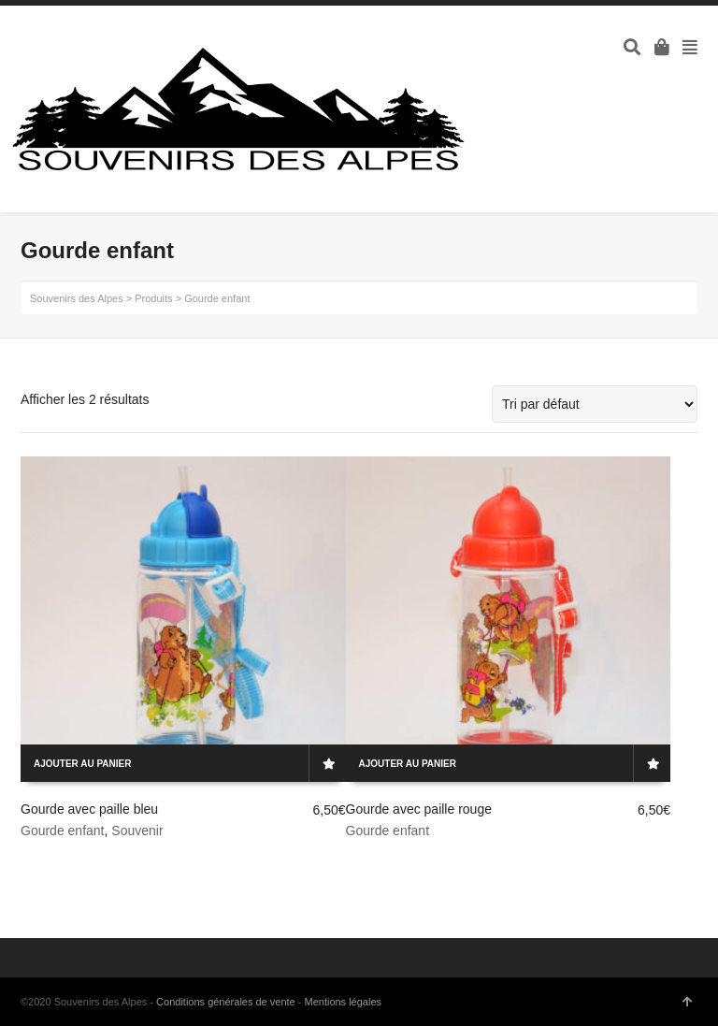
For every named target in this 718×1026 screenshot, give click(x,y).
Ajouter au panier (82, 764)
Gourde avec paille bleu (89, 809)
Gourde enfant (63, 830)
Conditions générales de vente (225, 1001)
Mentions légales (342, 1001)
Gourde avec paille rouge (419, 809)
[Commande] (594, 404)
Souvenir (137, 830)
